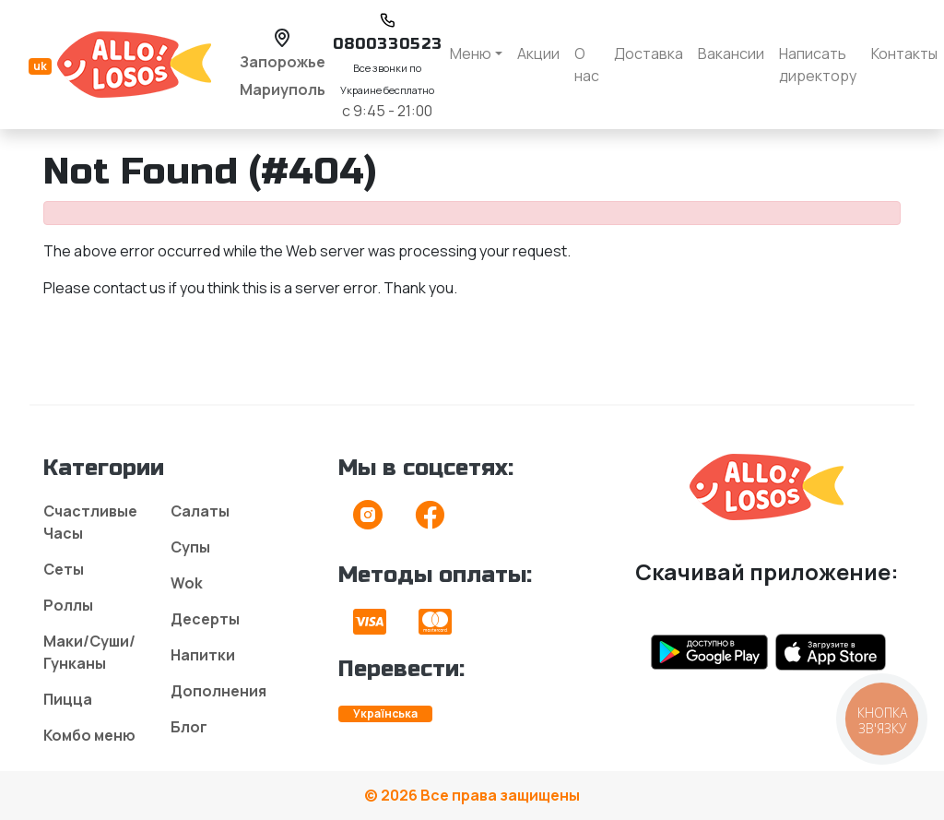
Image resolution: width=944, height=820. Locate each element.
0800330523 (387, 44)
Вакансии (731, 53)
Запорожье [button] (282, 62)
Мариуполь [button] (282, 89)
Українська (385, 713)
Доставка (648, 53)
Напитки (203, 655)
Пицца (67, 699)
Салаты (200, 511)
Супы (190, 547)
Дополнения (218, 691)
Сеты (63, 569)
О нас (586, 64)
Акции (538, 53)
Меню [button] (470, 53)
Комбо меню (89, 735)
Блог (189, 727)
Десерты (205, 619)
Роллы (68, 605)
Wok (187, 583)
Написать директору (817, 64)
